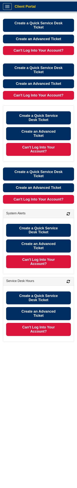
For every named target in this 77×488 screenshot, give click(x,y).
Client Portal (25, 7)
